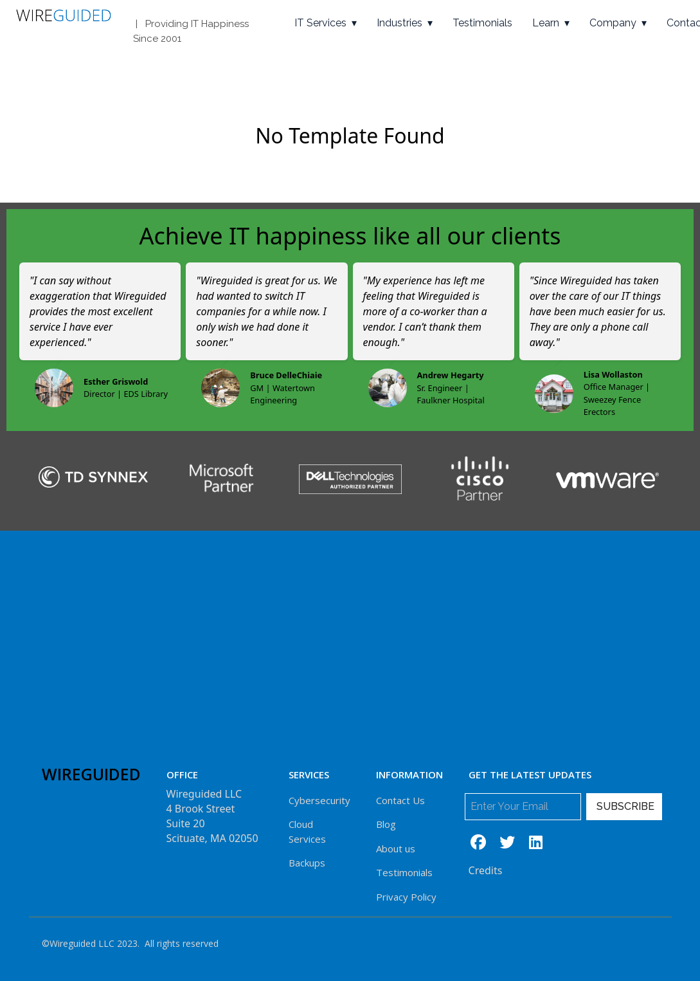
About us (395, 848)
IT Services (320, 23)
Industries (399, 23)
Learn (545, 23)
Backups (307, 862)
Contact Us (400, 800)
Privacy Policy (406, 896)
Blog (386, 824)
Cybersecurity (319, 800)
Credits (486, 870)
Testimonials (482, 23)
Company (612, 23)
